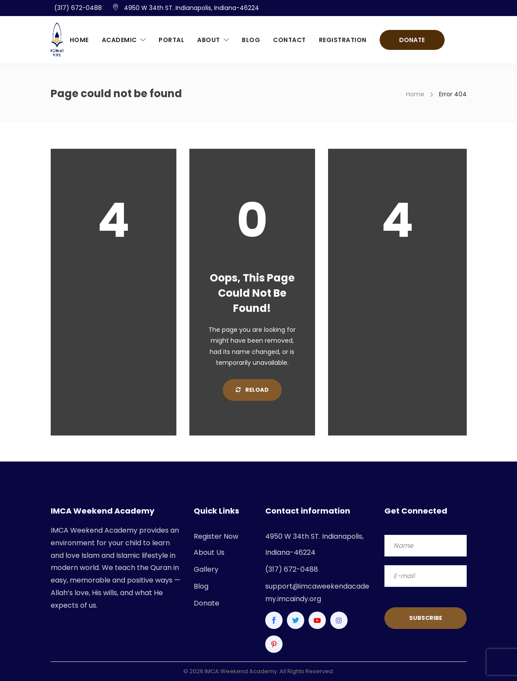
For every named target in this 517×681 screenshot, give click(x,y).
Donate (412, 40)
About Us (209, 552)
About (208, 40)
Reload (252, 390)
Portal (171, 40)
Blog (251, 40)
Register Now (216, 536)
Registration (343, 40)
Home (79, 40)
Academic (119, 40)
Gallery (206, 569)
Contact (289, 40)
